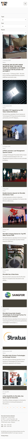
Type (2, 16)
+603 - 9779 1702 (7, 426)
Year (2, 23)
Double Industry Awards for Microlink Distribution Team (14, 194)
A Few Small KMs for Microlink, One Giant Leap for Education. (13, 396)
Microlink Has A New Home (11, 274)
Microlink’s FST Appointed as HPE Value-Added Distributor (13, 111)
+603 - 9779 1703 (7, 424)
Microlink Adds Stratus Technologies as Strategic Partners (14, 356)
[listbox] (14, 19)
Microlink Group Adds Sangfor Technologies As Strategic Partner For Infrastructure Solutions (14, 314)
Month (3, 30)
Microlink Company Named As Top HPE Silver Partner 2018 (14, 234)
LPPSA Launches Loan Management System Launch (14, 151)
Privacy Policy (4, 435)
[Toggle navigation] (25, 3)
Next (24, 407)
